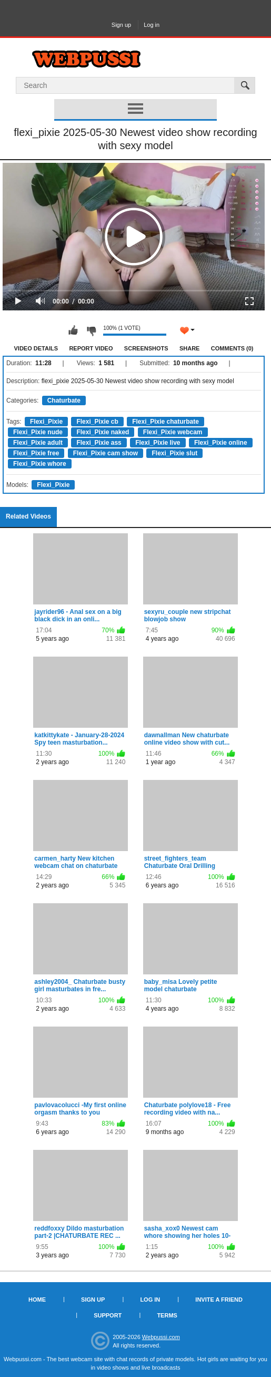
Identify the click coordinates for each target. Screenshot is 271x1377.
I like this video (73, 330)
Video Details (36, 348)
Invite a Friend (219, 1299)
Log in (151, 25)
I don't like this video (91, 330)
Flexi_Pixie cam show (105, 453)
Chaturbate (64, 400)
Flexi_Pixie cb (97, 421)
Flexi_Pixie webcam (173, 432)
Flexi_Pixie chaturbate (165, 421)
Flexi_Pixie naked (102, 432)
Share (189, 348)
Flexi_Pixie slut (174, 453)
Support (108, 1315)
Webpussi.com (161, 1337)
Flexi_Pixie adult (38, 442)
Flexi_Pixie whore (39, 463)
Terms (167, 1315)
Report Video (91, 348)
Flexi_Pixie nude (38, 432)
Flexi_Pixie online (220, 442)
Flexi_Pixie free (36, 453)
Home (37, 1299)
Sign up (121, 25)
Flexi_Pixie (46, 421)
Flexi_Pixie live (157, 442)
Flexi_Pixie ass (98, 442)
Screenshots (146, 348)
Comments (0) (232, 348)
